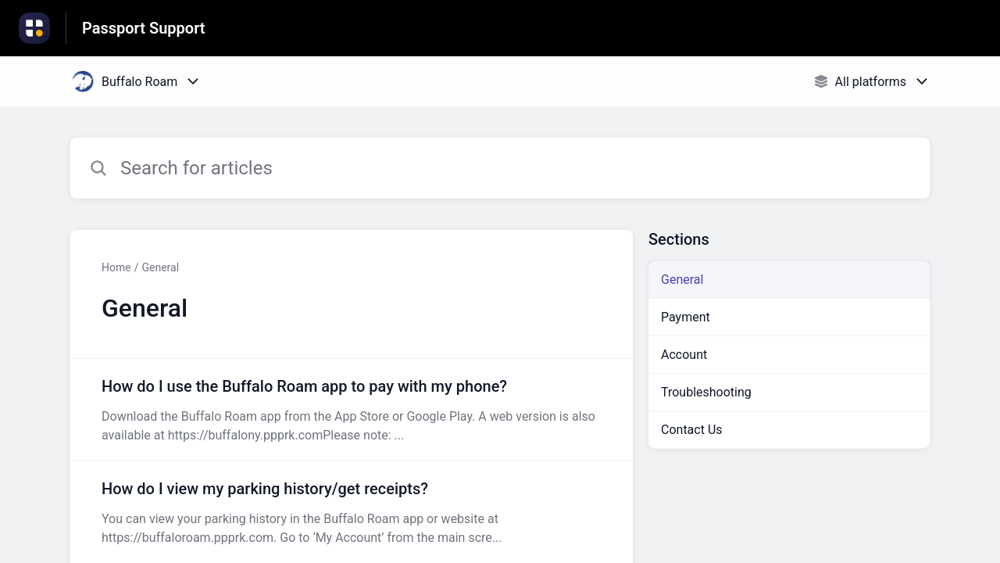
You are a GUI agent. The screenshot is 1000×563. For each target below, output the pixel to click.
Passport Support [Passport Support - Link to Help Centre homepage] (143, 28)
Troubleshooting (706, 392)
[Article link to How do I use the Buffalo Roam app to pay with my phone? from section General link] (352, 410)
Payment (685, 317)
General (160, 267)
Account (684, 354)
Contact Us (692, 429)
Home (116, 267)
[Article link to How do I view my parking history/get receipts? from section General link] (352, 512)
